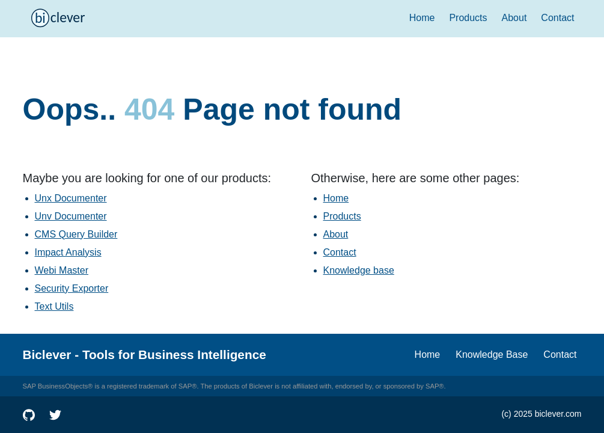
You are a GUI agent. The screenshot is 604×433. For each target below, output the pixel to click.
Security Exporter (72, 288)
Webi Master (62, 270)
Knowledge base (358, 270)
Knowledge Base (492, 354)
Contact (557, 18)
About (514, 18)
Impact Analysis (68, 252)
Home (422, 18)
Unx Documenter (71, 198)
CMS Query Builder (76, 234)
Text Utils (54, 306)
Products (468, 18)
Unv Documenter (71, 216)
